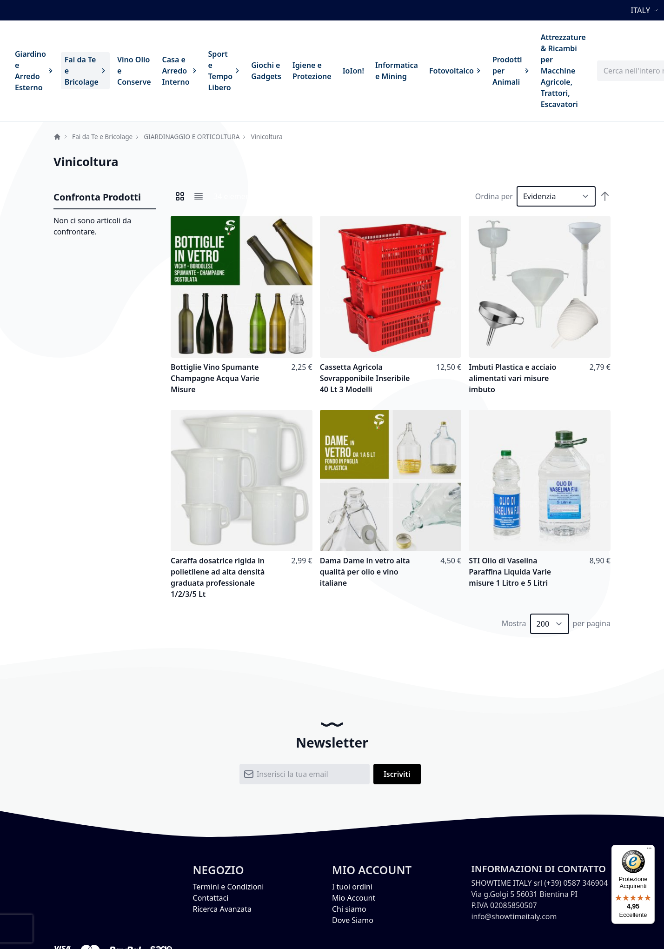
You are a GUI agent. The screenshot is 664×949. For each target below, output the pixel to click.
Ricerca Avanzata (222, 909)
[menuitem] (34, 71)
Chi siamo (349, 909)
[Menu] (649, 850)
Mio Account (353, 898)
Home (57, 136)
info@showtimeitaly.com (514, 916)
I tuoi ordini (352, 887)
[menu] (300, 71)
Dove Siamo (352, 920)
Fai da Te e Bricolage (102, 136)
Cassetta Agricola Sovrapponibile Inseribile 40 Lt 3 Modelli (365, 378)
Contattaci (211, 898)
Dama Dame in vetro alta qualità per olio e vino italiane (365, 571)
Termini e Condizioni (228, 887)
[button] (645, 10)
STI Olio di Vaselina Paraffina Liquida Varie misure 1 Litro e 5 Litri (510, 571)
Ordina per (494, 196)
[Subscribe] (397, 774)
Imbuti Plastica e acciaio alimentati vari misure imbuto (512, 378)
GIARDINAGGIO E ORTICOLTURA (191, 136)
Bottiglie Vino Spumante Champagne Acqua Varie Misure (215, 378)
